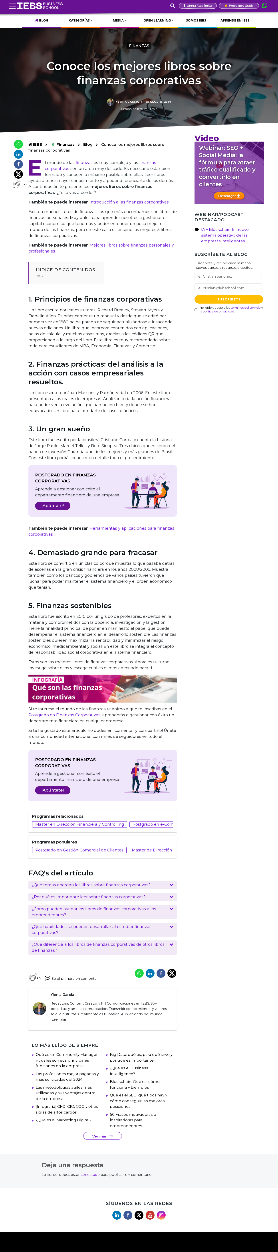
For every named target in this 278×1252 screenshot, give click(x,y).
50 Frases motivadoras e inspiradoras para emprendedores (133, 1128)
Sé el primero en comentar (71, 978)
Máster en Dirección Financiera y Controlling (79, 824)
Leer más (59, 1019)
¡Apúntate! (53, 505)
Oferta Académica (198, 6)
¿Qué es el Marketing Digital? (63, 1128)
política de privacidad (218, 311)
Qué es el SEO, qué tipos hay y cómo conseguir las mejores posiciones (138, 1108)
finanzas (84, 162)
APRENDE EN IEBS (234, 20)
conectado (90, 1182)
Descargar (229, 196)
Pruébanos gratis (239, 6)
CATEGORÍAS (79, 20)
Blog (88, 144)
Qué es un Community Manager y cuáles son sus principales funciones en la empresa (67, 1068)
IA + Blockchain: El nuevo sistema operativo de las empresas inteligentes (225, 235)
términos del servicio (246, 307)
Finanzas (139, 45)
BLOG (41, 20)
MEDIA (118, 20)
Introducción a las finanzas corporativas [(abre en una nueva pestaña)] (129, 202)
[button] (102, 885)
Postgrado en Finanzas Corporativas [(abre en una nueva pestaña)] (64, 715)
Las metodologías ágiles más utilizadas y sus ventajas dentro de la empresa (65, 1101)
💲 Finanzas (63, 144)
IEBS (35, 144)
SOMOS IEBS (196, 20)
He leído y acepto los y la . (231, 309)
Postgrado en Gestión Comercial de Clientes (79, 850)
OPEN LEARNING (157, 20)
